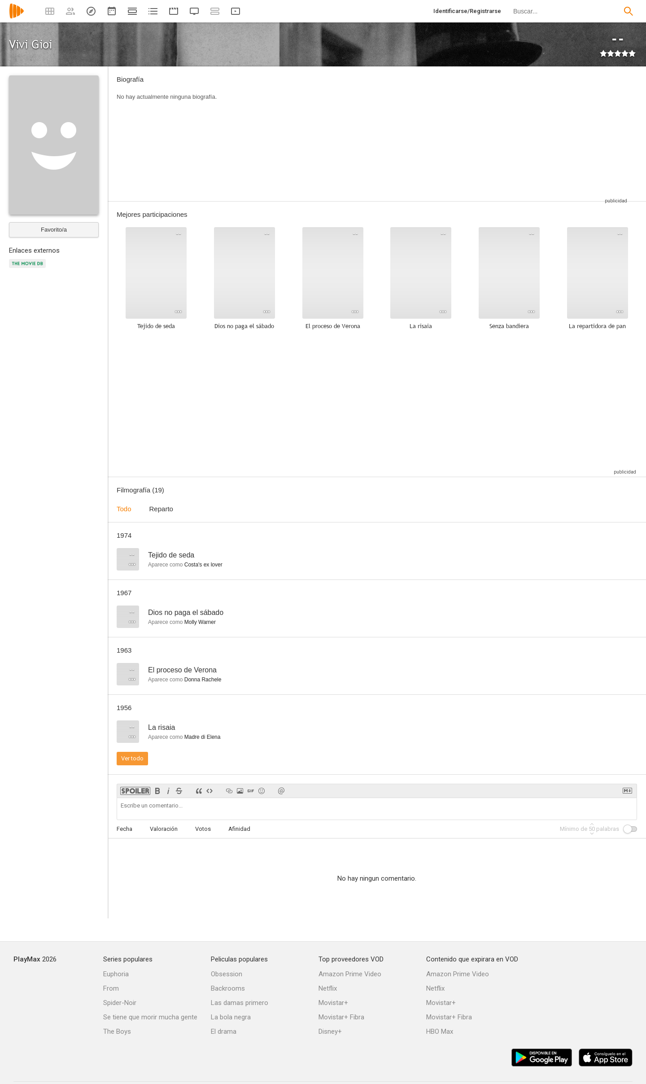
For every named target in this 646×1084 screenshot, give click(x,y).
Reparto (161, 509)
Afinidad (239, 828)
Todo (124, 509)
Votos (203, 828)
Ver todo (132, 758)
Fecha (124, 828)
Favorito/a (54, 229)
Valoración (164, 828)
